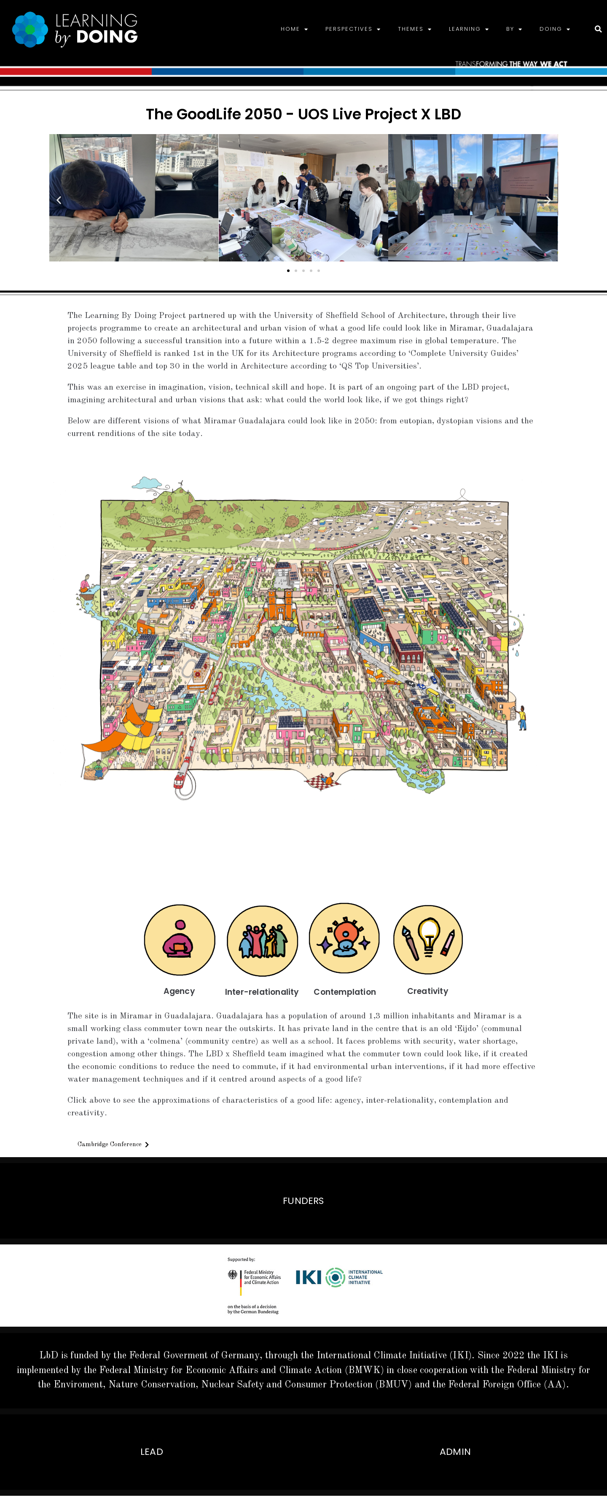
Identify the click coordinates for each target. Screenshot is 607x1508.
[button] (59, 199)
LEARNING (469, 29)
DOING (555, 29)
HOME (295, 29)
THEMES (415, 29)
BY (514, 29)
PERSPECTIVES (353, 29)
